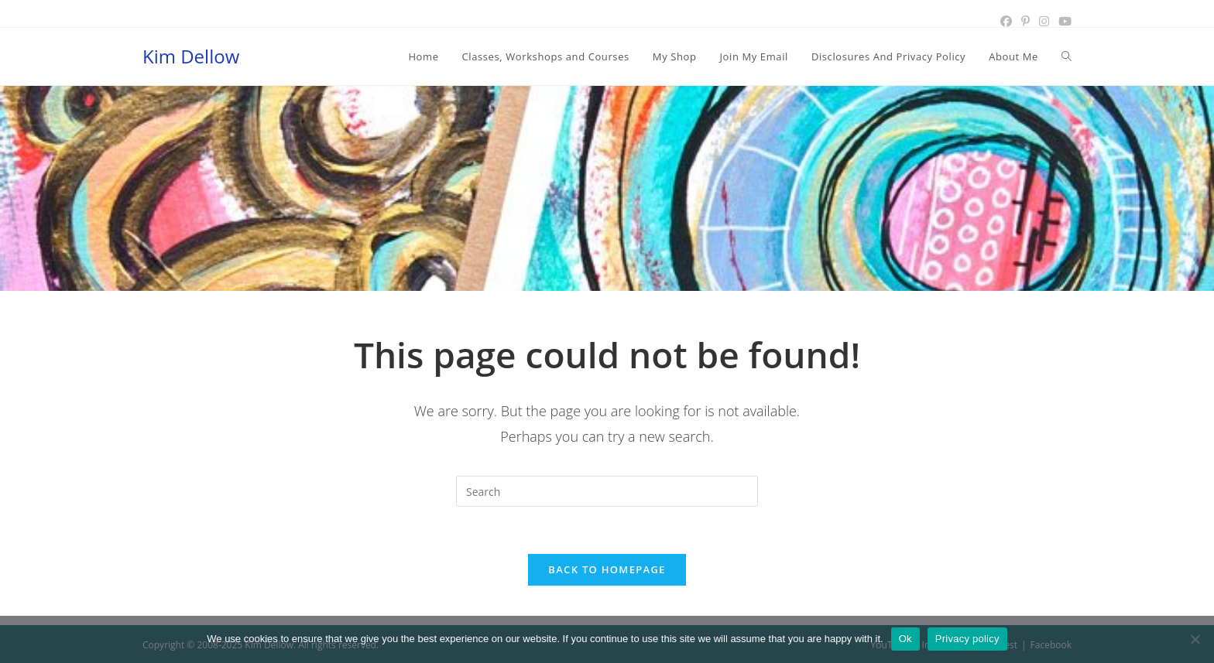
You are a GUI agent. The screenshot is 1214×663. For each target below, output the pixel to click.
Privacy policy (967, 638)
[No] (1194, 639)
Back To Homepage (606, 569)
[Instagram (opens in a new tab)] (1044, 21)
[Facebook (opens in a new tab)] (1006, 21)
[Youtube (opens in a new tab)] (1063, 21)
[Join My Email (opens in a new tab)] (754, 56)
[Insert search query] (607, 491)
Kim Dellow (190, 56)
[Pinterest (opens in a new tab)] (1025, 21)
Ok (905, 638)
